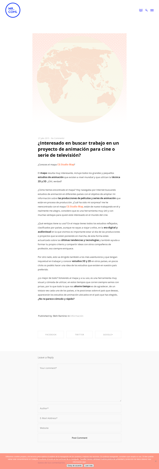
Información (76, 315)
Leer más (89, 466)
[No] (155, 461)
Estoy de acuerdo (75, 466)
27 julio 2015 (43, 138)
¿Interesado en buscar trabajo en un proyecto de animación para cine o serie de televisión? (78, 149)
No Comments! (57, 138)
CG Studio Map (65, 164)
